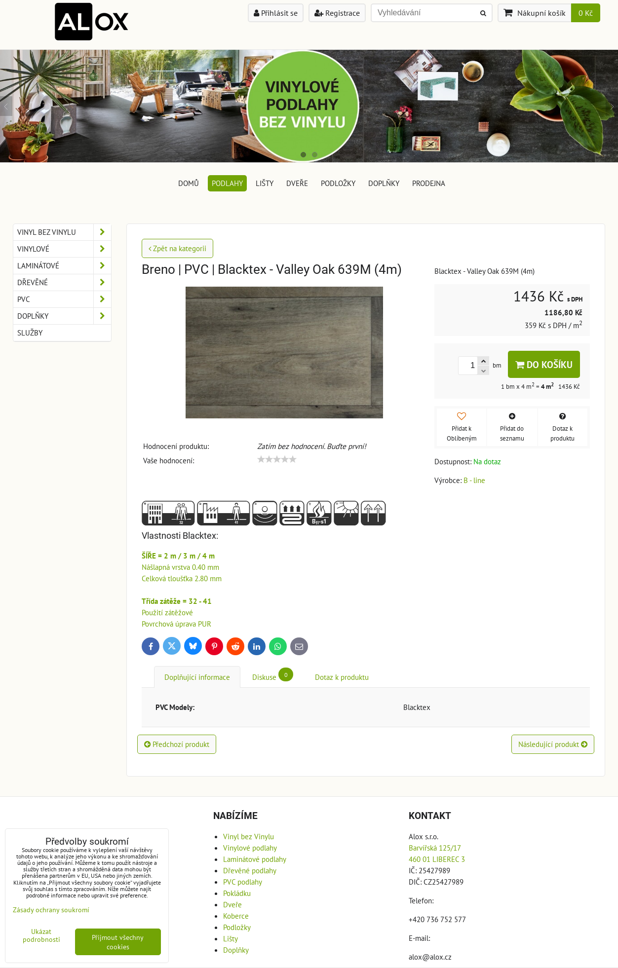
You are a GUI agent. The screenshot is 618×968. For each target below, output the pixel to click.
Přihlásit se (276, 13)
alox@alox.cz (430, 957)
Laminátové (64, 266)
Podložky (338, 183)
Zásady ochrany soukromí (51, 909)
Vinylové (64, 249)
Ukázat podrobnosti (41, 935)
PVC (64, 299)
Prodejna (428, 183)
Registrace (337, 13)
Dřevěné (64, 282)
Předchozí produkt (176, 744)
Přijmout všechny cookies (118, 941)
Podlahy (227, 183)
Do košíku (544, 364)
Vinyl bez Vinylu (64, 232)
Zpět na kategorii (177, 248)
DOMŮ (188, 183)
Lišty (264, 183)
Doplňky (383, 183)
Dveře (297, 183)
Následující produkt (552, 744)
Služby (29, 332)
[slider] (277, 459)
